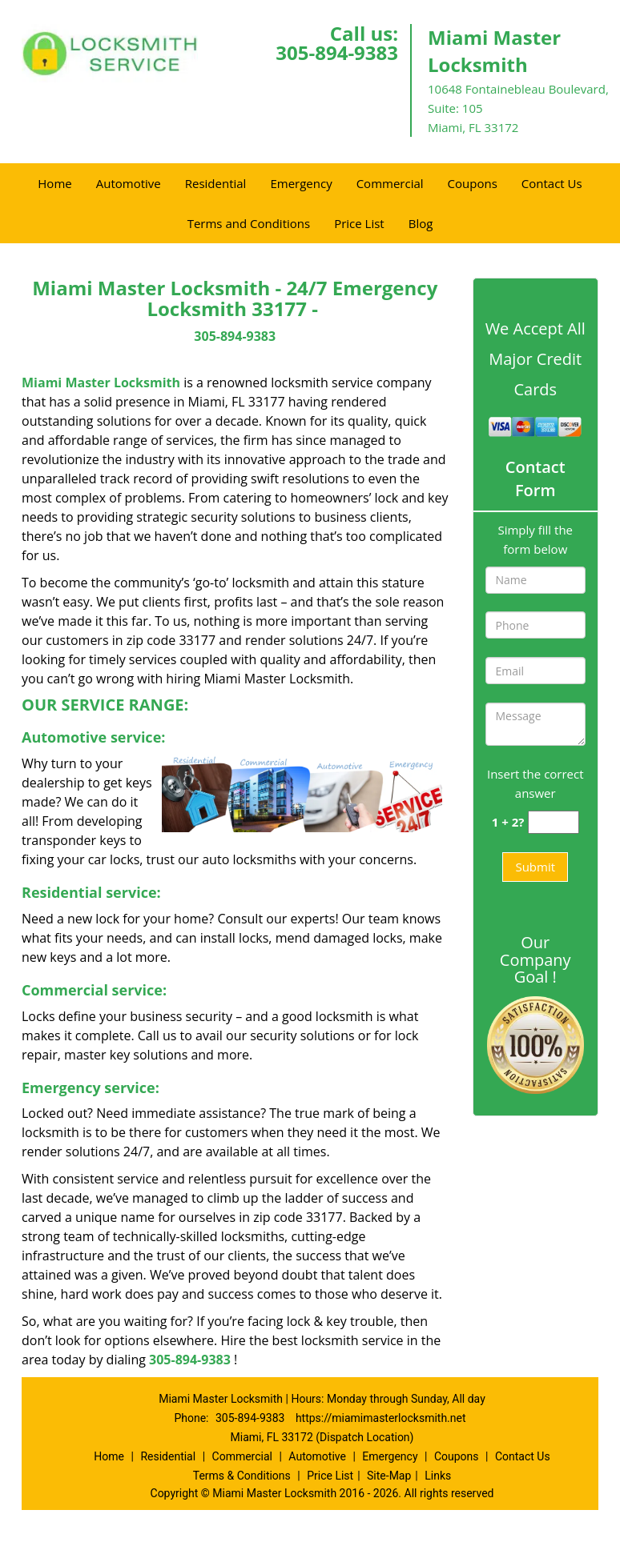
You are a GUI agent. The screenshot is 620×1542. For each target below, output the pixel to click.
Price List (359, 223)
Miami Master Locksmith (101, 382)
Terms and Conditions (249, 223)
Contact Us (551, 183)
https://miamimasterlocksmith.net (381, 1418)
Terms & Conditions (242, 1475)
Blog (421, 223)
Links (438, 1475)
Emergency (301, 183)
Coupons (472, 183)
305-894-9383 (337, 52)
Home (54, 183)
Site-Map (389, 1475)
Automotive (128, 183)
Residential (216, 183)
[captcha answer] (553, 822)
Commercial (390, 183)
